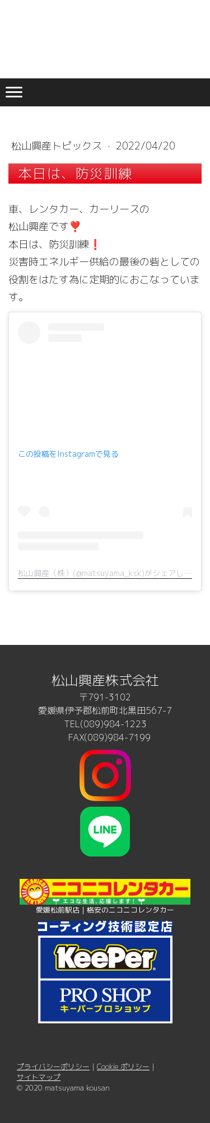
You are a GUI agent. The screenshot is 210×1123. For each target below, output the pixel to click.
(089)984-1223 (113, 724)
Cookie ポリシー (123, 1066)
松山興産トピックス (58, 146)
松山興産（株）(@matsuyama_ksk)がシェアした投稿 (112, 573)
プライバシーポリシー (53, 1066)
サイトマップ (38, 1077)
